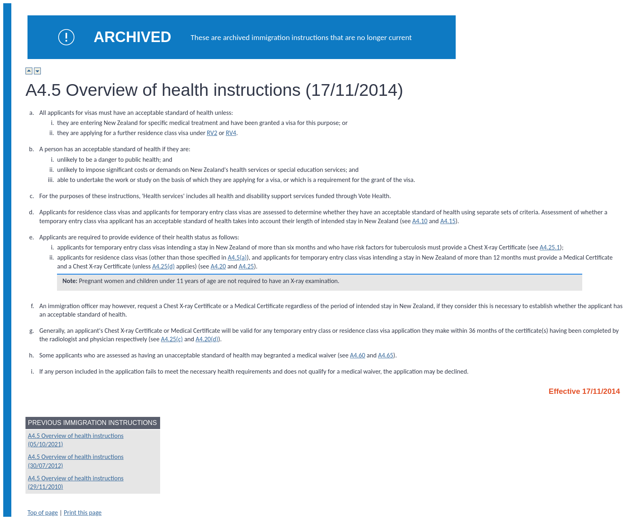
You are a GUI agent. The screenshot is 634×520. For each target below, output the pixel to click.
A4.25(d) (163, 266)
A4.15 (448, 221)
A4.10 (420, 221)
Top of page (42, 512)
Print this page (83, 512)
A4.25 (246, 266)
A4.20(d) (207, 339)
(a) (243, 257)
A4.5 (234, 257)
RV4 (231, 133)
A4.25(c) (172, 339)
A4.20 (218, 266)
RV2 (212, 133)
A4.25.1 (550, 247)
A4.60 (358, 355)
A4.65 (385, 355)
